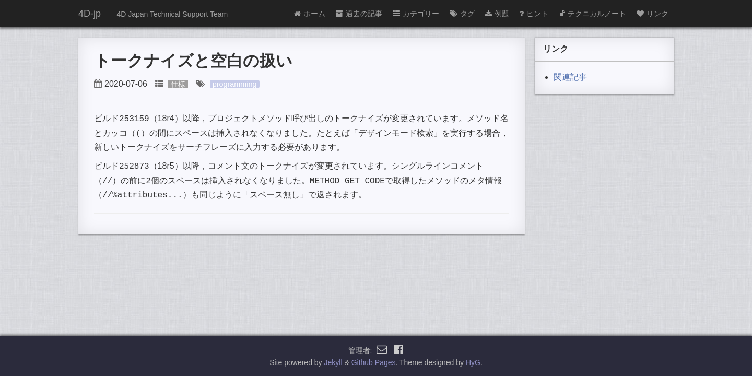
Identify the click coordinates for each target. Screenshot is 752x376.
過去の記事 (359, 13)
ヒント (534, 13)
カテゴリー (416, 13)
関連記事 (570, 77)
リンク (652, 13)
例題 (497, 13)
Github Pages (373, 362)
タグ (462, 13)
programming (235, 84)
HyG (473, 362)
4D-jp (89, 13)
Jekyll (333, 362)
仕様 (178, 84)
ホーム (309, 13)
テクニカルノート (592, 13)
